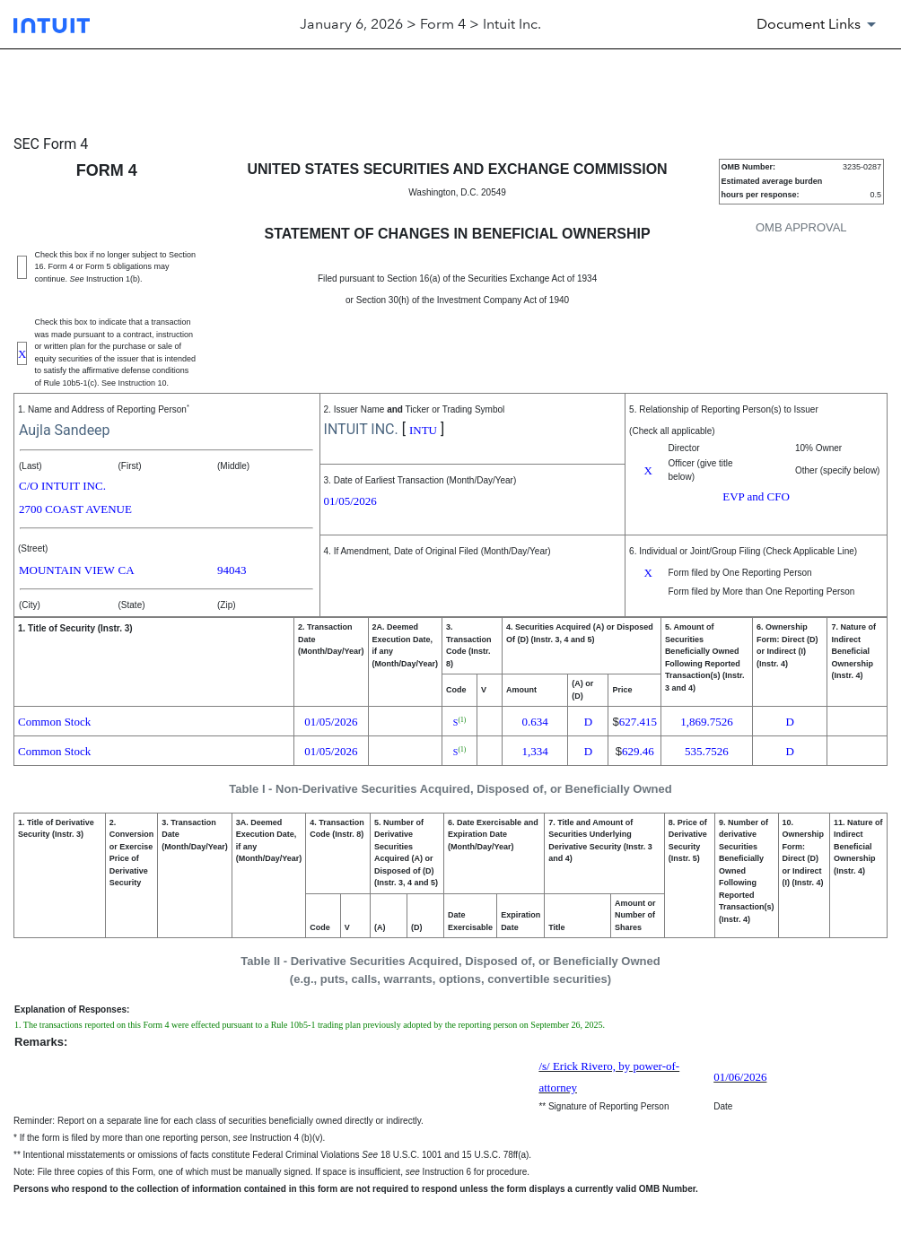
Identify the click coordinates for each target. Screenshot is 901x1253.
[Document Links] (819, 24)
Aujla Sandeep (64, 430)
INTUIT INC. (361, 429)
